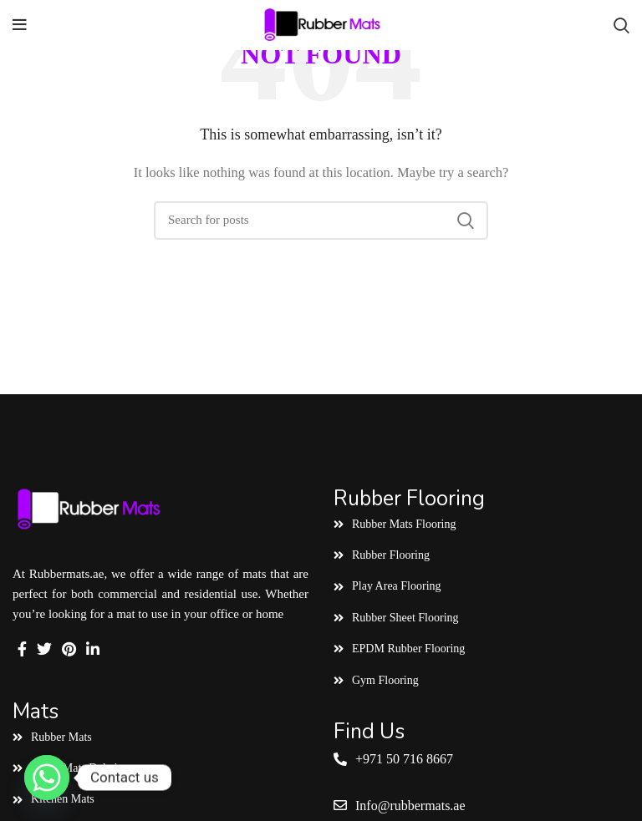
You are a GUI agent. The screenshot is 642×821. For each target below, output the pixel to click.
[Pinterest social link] (69, 648)
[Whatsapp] (46, 777)
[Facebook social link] (22, 648)
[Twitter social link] (44, 648)
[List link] (160, 737)
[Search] (621, 25)
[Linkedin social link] (92, 648)
